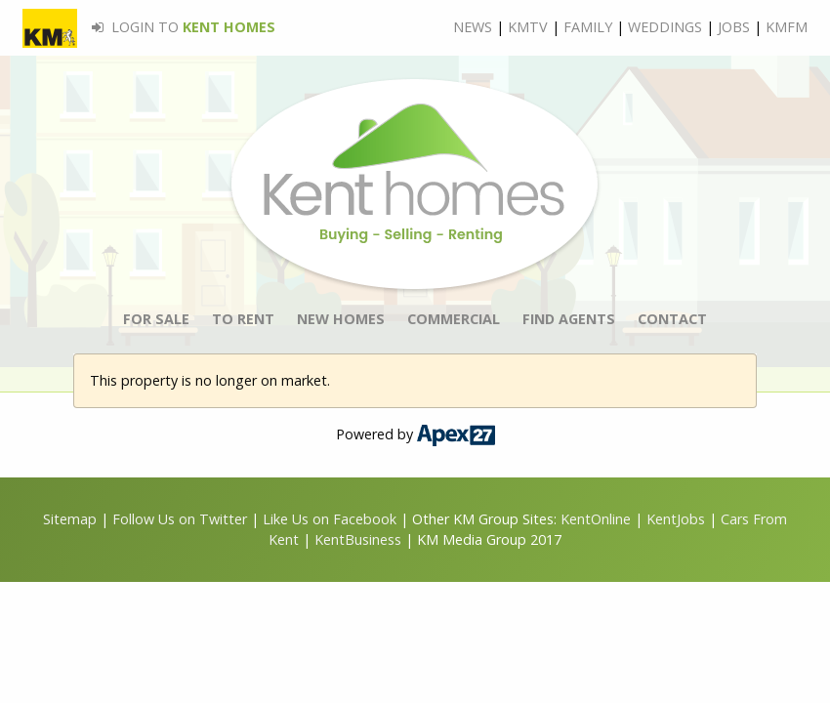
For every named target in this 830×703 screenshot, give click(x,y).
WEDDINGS (665, 27)
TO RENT (243, 319)
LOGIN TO (148, 27)
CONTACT (672, 319)
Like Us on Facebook (331, 519)
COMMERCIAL (453, 319)
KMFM (787, 27)
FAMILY (587, 27)
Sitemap (70, 519)
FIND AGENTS (568, 319)
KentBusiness (357, 539)
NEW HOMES (341, 319)
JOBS (734, 27)
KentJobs (675, 519)
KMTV (528, 27)
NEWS (472, 27)
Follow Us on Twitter (179, 519)
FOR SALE (156, 319)
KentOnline (595, 519)
